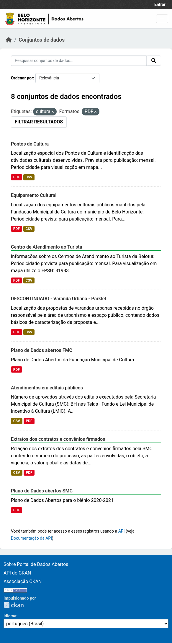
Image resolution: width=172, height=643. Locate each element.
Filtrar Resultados (39, 122)
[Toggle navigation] (162, 18)
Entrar (160, 4)
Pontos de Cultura (30, 144)
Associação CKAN (23, 581)
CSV (28, 177)
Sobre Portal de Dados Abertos (36, 564)
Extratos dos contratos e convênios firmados (58, 439)
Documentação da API (31, 538)
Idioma (10, 615)
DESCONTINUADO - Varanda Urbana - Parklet (58, 298)
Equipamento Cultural (33, 195)
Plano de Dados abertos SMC (42, 491)
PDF (16, 177)
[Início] (9, 40)
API (121, 531)
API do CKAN (17, 573)
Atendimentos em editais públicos (47, 388)
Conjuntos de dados (42, 40)
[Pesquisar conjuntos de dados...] (79, 61)
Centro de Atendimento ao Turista (46, 247)
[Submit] (153, 61)
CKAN (14, 605)
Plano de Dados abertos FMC (41, 350)
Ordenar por (22, 78)
